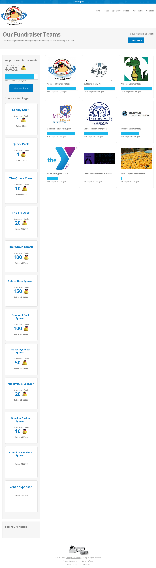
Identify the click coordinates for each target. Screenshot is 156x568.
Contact (150, 10)
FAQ (134, 10)
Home (97, 10)
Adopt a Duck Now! (21, 88)
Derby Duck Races (73, 558)
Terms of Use (87, 561)
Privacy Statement (70, 561)
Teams (106, 10)
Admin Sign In (78, 2)
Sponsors (116, 10)
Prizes (126, 10)
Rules (140, 10)
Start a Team (136, 40)
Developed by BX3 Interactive (78, 564)
